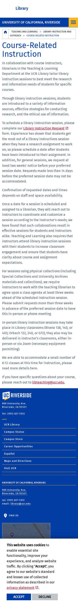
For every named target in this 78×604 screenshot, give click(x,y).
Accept (18, 597)
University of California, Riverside (31, 22)
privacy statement (20, 588)
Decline (44, 597)
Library (22, 8)
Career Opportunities (18, 446)
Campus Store (13, 439)
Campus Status (14, 431)
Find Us (26, 527)
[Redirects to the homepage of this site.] (5, 34)
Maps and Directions (18, 461)
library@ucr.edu (21, 503)
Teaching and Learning (24, 31)
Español (9, 453)
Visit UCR (10, 468)
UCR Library (12, 424)
